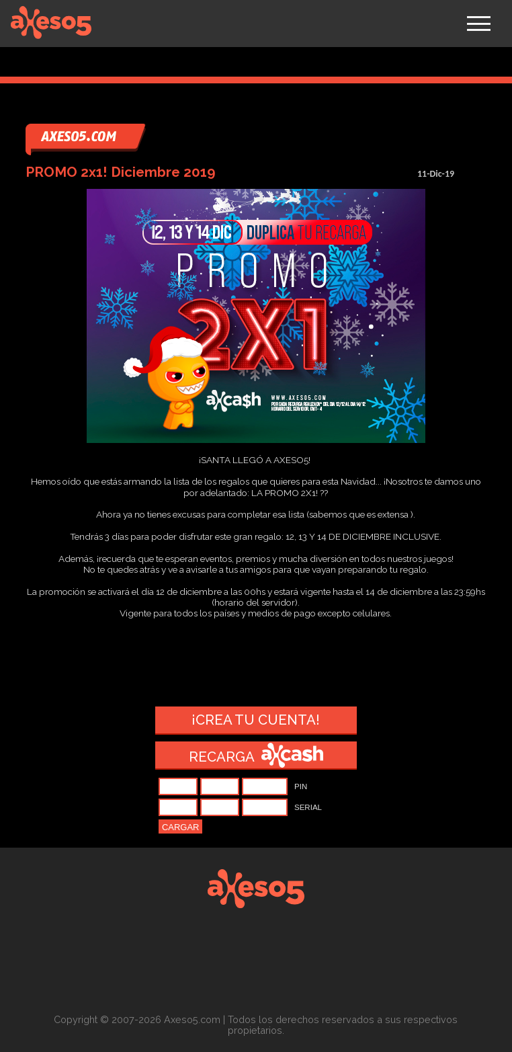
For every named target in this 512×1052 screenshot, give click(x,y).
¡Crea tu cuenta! (255, 720)
